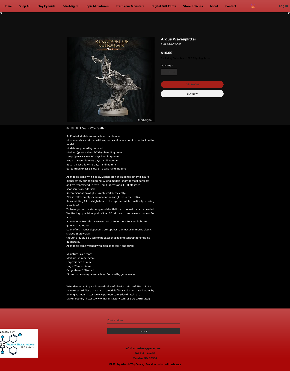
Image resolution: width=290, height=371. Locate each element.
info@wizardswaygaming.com (143, 348)
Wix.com (176, 364)
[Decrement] (163, 72)
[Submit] (143, 331)
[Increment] (174, 72)
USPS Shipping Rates (198, 58)
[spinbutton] (169, 72)
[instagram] (253, 6)
